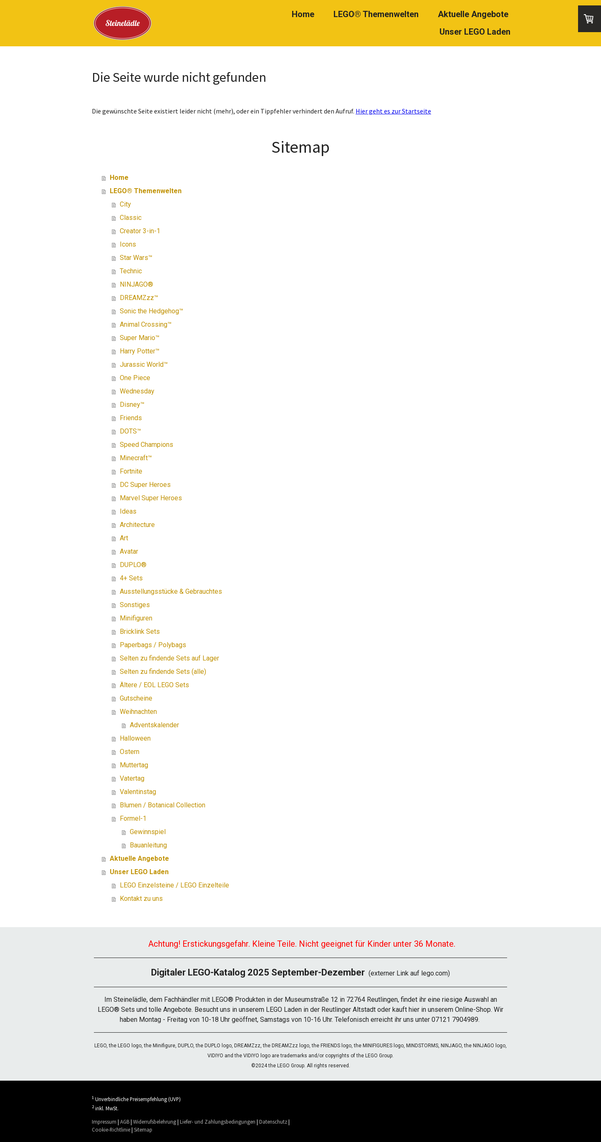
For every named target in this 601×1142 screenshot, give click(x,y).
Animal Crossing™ (146, 324)
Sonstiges (135, 605)
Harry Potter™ (139, 351)
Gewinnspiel (148, 832)
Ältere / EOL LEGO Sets (154, 685)
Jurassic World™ (144, 364)
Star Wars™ (136, 258)
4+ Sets (131, 578)
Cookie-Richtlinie (111, 1129)
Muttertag (134, 765)
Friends (131, 418)
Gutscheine (136, 698)
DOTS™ (130, 431)
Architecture (137, 525)
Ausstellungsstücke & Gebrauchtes (171, 591)
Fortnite (131, 471)
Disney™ (132, 404)
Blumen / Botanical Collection (162, 805)
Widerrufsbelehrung (154, 1121)
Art (124, 538)
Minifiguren (136, 618)
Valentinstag (138, 792)
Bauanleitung (148, 845)
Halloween (135, 738)
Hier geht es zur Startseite (393, 111)
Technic (131, 271)
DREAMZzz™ (139, 298)
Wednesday (137, 391)
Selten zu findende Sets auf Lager (169, 658)
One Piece (135, 378)
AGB (124, 1121)
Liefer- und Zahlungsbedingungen (217, 1121)
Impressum (104, 1121)
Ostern (129, 752)
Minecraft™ (136, 458)
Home (303, 14)
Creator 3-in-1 (140, 231)
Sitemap (143, 1129)
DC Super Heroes (145, 485)
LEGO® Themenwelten (376, 14)
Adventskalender (154, 725)
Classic (130, 218)
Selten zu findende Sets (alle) (163, 672)
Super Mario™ (139, 338)
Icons (128, 244)
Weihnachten (138, 712)
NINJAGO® (136, 284)
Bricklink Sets (140, 631)
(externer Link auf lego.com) (300, 973)
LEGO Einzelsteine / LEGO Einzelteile (174, 885)
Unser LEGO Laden (474, 32)
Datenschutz (273, 1121)
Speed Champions (146, 445)
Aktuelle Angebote (473, 14)
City (125, 204)
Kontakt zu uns (141, 899)
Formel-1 (133, 818)
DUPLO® (133, 565)
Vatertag (132, 778)
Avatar (129, 551)
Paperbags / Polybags (153, 645)
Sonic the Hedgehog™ (151, 311)
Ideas (128, 511)
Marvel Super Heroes (151, 498)
